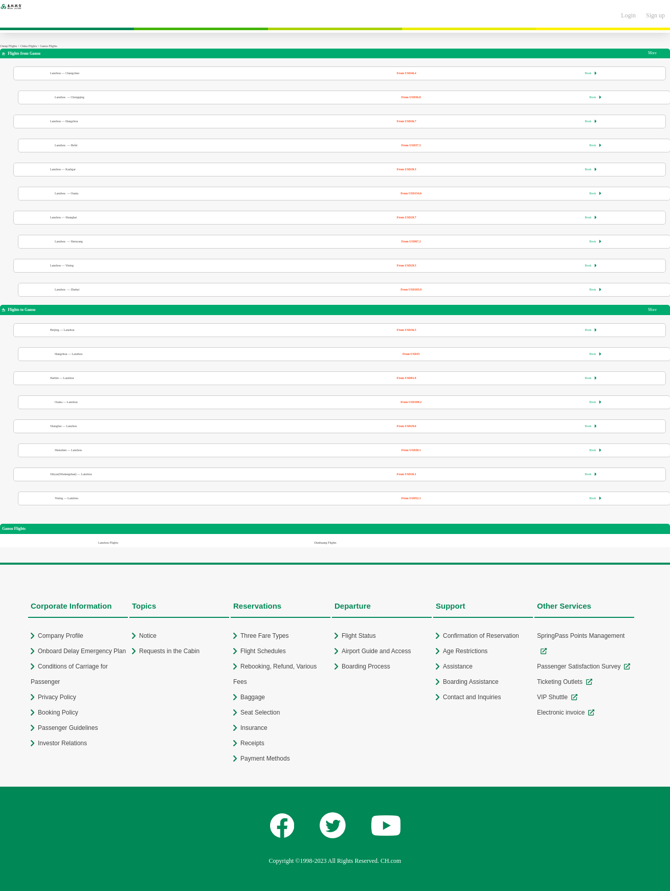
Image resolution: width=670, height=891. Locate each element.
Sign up (655, 15)
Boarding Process (366, 666)
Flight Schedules (263, 651)
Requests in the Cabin (169, 651)
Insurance (253, 727)
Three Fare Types (264, 635)
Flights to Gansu (18, 309)
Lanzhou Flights (108, 542)
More (652, 53)
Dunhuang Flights (326, 542)
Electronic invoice (561, 712)
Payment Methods (265, 758)
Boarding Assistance (471, 681)
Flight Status (359, 635)
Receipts (252, 743)
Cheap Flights (8, 46)
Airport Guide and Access (376, 651)
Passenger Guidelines (68, 727)
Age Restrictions (465, 651)
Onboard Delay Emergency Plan (82, 651)
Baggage (252, 697)
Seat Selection (260, 712)
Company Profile (60, 635)
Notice (148, 635)
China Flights (28, 46)
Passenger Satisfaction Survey (578, 666)
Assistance (458, 666)
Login (628, 15)
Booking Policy (58, 712)
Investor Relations (62, 743)
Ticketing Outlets (560, 681)
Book (591, 73)
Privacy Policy (57, 697)
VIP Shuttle (552, 697)
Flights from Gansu (21, 53)
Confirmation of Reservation (481, 635)
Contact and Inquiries (472, 697)
